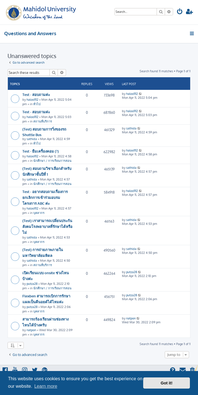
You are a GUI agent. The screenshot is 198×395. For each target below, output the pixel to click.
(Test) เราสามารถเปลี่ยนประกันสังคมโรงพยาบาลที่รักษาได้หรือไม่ (47, 226)
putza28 (32, 284)
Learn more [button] (45, 386)
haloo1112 (32, 100)
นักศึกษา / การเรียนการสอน (52, 161)
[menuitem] (180, 12)
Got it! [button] (167, 383)
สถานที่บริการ (42, 121)
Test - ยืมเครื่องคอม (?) (40, 151)
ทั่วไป (37, 104)
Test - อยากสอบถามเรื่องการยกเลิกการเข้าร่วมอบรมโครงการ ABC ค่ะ (45, 197)
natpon (31, 330)
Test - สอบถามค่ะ (36, 94)
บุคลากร (38, 213)
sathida (32, 139)
